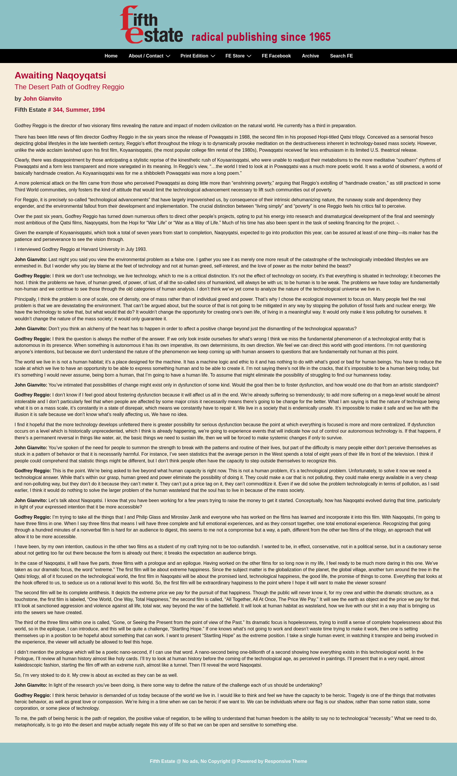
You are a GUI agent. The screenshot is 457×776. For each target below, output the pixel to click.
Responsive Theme (286, 761)
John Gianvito (42, 98)
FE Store (239, 56)
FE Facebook (276, 55)
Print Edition (199, 56)
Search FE (341, 55)
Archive (310, 55)
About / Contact (150, 56)
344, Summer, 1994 (79, 109)
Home (111, 55)
